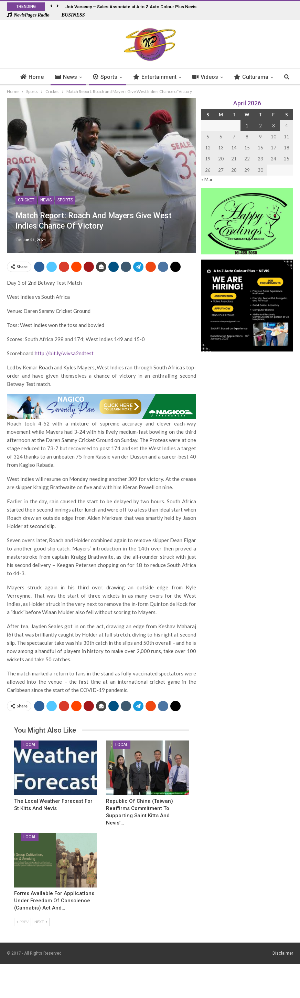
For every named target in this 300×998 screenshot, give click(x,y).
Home (42, 77)
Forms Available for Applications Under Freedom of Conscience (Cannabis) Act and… (54, 900)
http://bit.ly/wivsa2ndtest (64, 353)
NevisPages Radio (28, 15)
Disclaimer (282, 953)
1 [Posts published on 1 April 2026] (247, 125)
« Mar (207, 179)
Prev (23, 922)
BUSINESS (70, 15)
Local (29, 744)
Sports (116, 77)
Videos (216, 77)
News (76, 77)
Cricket (26, 200)
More (251, 77)
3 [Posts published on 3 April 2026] (273, 125)
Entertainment (165, 77)
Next (40, 922)
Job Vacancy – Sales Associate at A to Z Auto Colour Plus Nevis (130, 6)
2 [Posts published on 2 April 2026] (260, 125)
